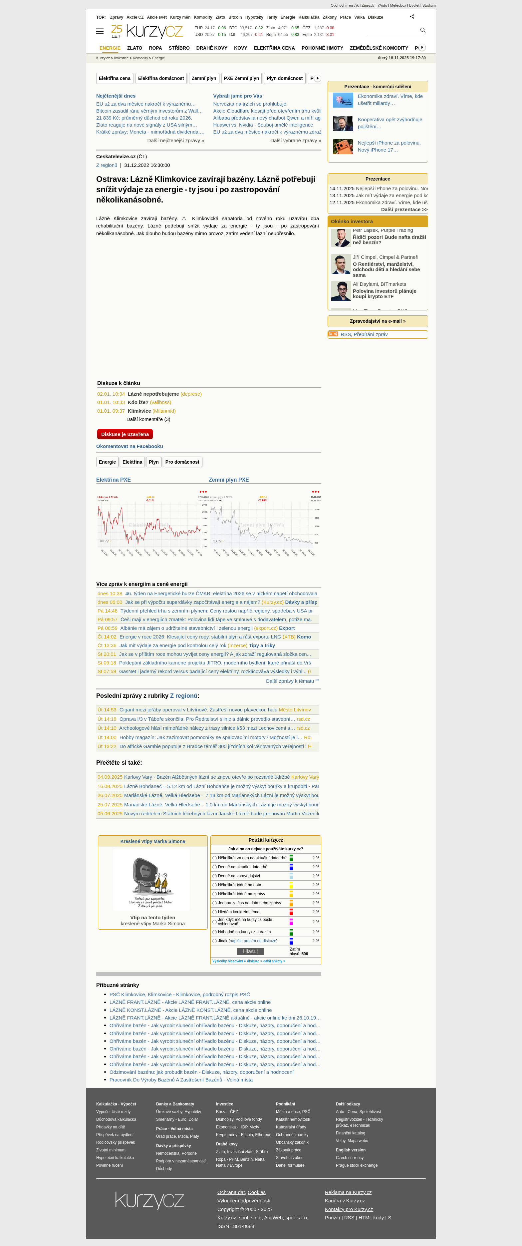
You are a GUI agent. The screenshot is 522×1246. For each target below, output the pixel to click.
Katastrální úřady (291, 1127)
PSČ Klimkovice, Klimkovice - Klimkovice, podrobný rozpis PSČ (180, 994)
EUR (198, 28)
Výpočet (128, 1104)
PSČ (306, 1111)
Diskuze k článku (118, 383)
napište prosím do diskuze (253, 941)
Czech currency (350, 1157)
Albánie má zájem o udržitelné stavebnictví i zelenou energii (186, 628)
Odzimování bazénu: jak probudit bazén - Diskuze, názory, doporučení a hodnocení (202, 1072)
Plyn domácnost (285, 78)
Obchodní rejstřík (345, 5)
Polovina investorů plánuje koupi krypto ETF (384, 296)
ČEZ (307, 28)
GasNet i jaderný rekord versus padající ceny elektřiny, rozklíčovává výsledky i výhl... (212, 671)
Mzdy (254, 1127)
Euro (182, 1119)
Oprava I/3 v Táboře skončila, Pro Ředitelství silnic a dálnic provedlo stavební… (207, 719)
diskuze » (254, 961)
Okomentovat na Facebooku (129, 446)
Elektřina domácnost (161, 78)
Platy (194, 1136)
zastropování (304, 225)
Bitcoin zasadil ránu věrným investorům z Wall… (149, 111)
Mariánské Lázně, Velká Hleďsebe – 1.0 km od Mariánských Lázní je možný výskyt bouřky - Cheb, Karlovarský (246, 804)
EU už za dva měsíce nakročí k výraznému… (146, 104)
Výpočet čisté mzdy (113, 1111)
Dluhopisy (224, 1119)
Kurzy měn (180, 17)
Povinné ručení (109, 1165)
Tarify (272, 17)
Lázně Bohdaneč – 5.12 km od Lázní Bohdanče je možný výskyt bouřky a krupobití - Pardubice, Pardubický (243, 786)
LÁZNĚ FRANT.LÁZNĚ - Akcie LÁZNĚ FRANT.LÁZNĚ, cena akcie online (190, 1002)
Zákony (330, 17)
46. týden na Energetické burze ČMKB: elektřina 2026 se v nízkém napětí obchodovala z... (225, 593)
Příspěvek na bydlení (114, 1134)
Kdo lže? (138, 402)
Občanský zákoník (292, 1142)
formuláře (296, 1165)
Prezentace (378, 179)
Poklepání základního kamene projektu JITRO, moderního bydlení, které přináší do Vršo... (218, 662)
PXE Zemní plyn (241, 78)
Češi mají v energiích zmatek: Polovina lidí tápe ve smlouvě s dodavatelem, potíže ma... (218, 619)
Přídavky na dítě (110, 1127)
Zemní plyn (204, 78)
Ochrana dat (231, 1192)
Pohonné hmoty (322, 48)
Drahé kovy (211, 48)
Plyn (154, 462)
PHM (233, 1159)
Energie (107, 462)
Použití (332, 1217)
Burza (221, 1111)
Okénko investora (351, 221)
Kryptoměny (226, 1134)
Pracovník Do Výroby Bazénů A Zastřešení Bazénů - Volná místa (181, 1079)
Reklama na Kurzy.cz (348, 1192)
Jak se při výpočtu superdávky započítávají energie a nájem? (192, 602)
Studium (429, 5)
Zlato (270, 28)
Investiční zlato (240, 1151)
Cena (352, 1111)
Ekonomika (226, 1127)
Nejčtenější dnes (115, 96)
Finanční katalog (350, 1133)
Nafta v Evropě (229, 1165)
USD (198, 34)
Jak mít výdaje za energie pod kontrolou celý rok (173, 645)
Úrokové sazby (169, 1111)
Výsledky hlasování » (229, 961)
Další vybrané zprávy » (295, 140)
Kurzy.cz (103, 58)
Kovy (240, 48)
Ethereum (263, 1134)
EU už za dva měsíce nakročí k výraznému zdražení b (273, 132)
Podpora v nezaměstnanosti (181, 1161)
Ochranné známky (292, 1134)
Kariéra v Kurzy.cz (345, 1200)
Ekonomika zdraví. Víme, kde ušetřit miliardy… (407, 202)
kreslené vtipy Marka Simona (151, 917)
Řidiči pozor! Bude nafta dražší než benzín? (389, 242)
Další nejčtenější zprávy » (175, 140)
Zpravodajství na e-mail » (377, 321)
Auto (340, 1111)
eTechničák (360, 1125)
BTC (233, 28)
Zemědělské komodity (379, 48)
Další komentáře (145, 419)
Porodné (189, 1153)
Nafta (260, 1159)
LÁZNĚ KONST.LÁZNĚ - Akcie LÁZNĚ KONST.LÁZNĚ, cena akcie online (191, 1010)
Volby (340, 1140)
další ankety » (274, 961)
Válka (359, 17)
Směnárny (165, 1119)
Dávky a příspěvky (307, 602)
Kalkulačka (309, 17)
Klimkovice (125, 218)
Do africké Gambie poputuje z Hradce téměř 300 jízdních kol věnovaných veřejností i (213, 746)
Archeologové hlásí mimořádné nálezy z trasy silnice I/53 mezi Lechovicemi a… (207, 728)
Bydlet (414, 5)
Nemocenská (167, 1153)
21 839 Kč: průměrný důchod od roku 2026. (144, 118)
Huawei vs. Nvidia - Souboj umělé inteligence (263, 125)
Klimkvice (139, 411)
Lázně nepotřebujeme (153, 394)
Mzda (183, 1136)
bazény (168, 218)
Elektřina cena (114, 78)
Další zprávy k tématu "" (292, 681)
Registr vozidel (349, 1119)
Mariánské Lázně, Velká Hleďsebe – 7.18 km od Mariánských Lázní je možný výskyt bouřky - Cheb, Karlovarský (248, 795)
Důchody (164, 1168)
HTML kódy (371, 1217)
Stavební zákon (290, 1157)
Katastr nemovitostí (293, 1119)
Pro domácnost (182, 462)
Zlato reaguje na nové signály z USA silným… (146, 125)
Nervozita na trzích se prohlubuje (249, 104)
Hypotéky (254, 17)
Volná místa (181, 1128)
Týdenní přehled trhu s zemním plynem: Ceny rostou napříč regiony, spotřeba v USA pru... (220, 611)
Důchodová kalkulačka (116, 1119)
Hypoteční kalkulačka (115, 1157)
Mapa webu (358, 1140)
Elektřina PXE (113, 480)
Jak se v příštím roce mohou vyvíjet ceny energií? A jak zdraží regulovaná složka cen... (215, 654)
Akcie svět (157, 17)
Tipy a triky (262, 645)
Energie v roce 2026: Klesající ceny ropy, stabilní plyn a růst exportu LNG (200, 636)
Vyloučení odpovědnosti (243, 1200)
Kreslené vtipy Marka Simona (153, 841)
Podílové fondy (248, 1119)
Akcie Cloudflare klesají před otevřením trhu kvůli (267, 111)
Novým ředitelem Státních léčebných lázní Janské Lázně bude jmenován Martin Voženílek (223, 813)
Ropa (271, 34)
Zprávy (116, 17)
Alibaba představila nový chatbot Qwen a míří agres (270, 118)
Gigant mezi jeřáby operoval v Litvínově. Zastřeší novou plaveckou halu (198, 709)
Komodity (308, 636)
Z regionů (106, 165)
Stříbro (179, 48)
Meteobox (398, 5)
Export (287, 628)
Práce (345, 17)
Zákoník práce (288, 1150)
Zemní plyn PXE (229, 480)
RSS (346, 334)
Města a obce (288, 1111)
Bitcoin (235, 17)
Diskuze (375, 17)
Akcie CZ (135, 17)
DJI (232, 34)
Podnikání (285, 1104)
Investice (121, 58)
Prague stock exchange (357, 1165)
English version (351, 1150)
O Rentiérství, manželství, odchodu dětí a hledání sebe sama (386, 272)
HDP (243, 1127)
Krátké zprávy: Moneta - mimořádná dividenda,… (150, 132)
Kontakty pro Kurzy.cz (349, 1209)
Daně (281, 1165)
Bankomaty (183, 1104)
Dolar (193, 1119)
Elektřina (132, 462)
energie (238, 225)
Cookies (257, 1192)
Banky (162, 1104)
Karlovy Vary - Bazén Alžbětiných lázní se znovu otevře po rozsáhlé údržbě (207, 777)
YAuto (382, 5)
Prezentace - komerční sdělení (378, 86)
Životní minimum (111, 1150)
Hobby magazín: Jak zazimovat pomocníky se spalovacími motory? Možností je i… (211, 737)
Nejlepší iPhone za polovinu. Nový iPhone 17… (408, 188)
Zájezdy (368, 5)
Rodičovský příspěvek (115, 1142)
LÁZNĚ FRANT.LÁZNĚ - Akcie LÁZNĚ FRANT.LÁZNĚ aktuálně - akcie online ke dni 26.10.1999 (215, 1018)
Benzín (246, 1159)
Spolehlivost (370, 1111)
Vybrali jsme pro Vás (237, 96)
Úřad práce (166, 1136)
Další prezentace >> (404, 209)
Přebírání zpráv (371, 334)
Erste (307, 34)
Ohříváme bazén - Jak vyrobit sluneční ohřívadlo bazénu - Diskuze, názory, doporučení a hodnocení (215, 1025)
